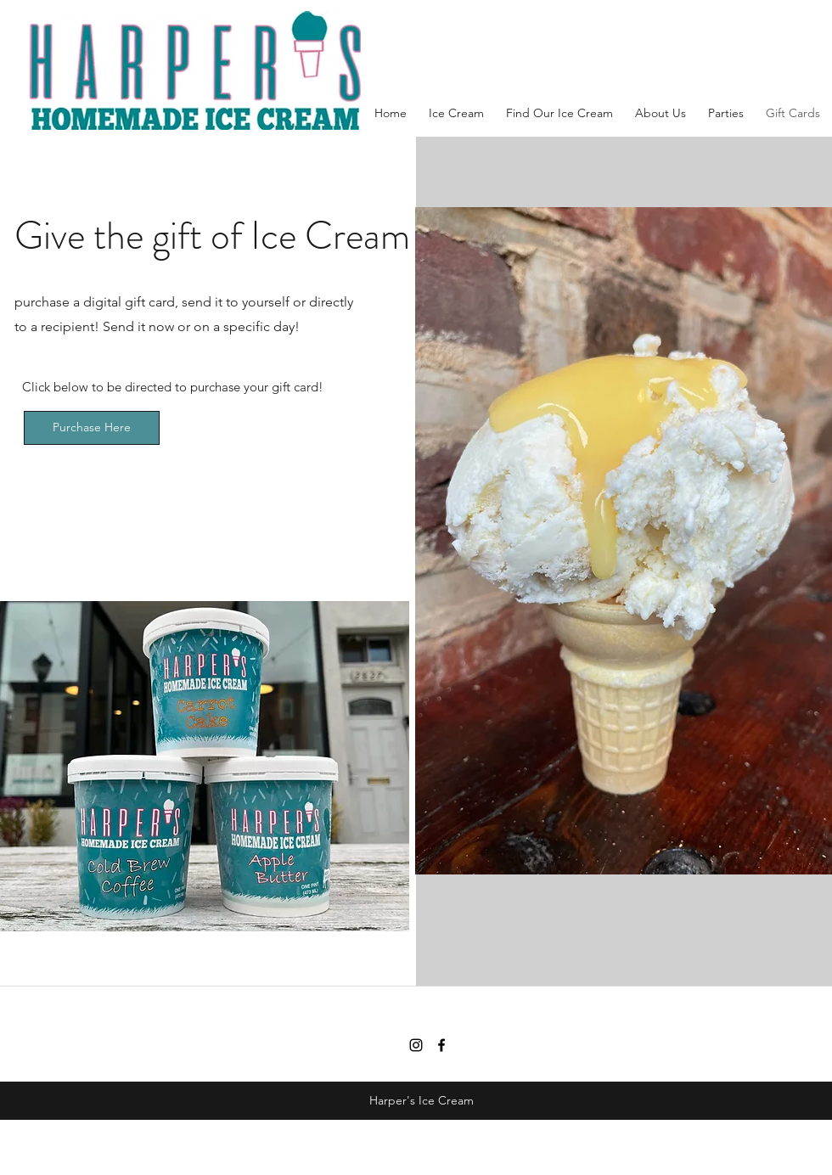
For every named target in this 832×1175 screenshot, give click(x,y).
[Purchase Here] (92, 428)
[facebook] (441, 1045)
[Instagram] (416, 1045)
